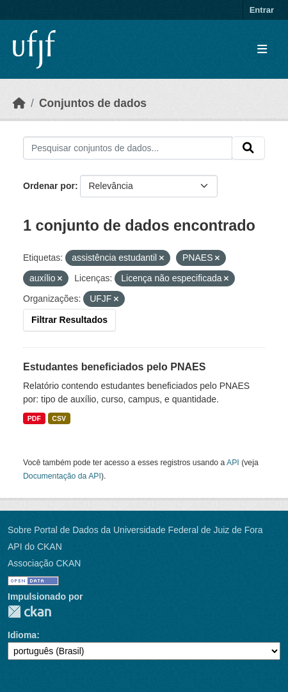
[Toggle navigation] (262, 49)
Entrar (262, 10)
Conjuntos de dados (93, 103)
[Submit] (248, 148)
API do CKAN (35, 546)
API (233, 462)
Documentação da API (62, 476)
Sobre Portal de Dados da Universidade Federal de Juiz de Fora (135, 530)
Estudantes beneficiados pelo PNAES (114, 366)
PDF (34, 418)
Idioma (22, 635)
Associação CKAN (44, 563)
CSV (59, 418)
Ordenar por (49, 186)
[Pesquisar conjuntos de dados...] (127, 148)
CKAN (29, 611)
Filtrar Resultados (69, 320)
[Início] (19, 103)
